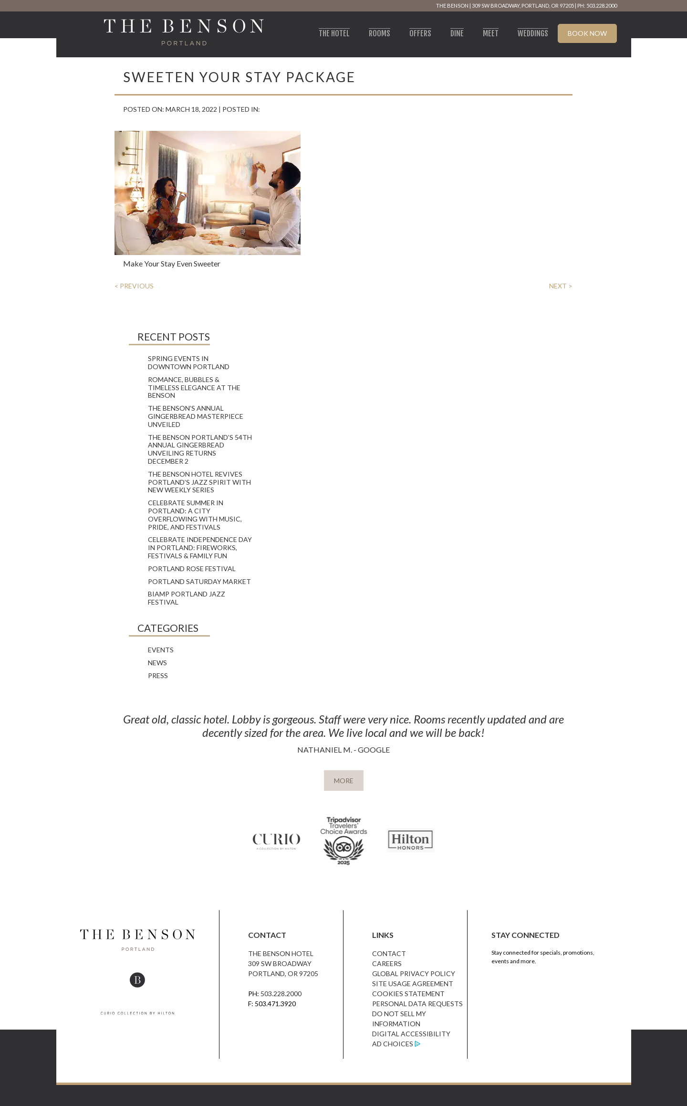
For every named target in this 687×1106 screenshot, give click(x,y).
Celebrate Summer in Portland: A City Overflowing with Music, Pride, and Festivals (195, 515)
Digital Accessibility (411, 1034)
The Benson (452, 5)
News (157, 663)
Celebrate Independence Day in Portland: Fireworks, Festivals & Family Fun (200, 547)
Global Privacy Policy (413, 973)
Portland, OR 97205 (283, 973)
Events (161, 650)
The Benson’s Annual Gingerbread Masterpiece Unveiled (195, 416)
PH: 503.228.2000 (597, 5)
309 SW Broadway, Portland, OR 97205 (523, 5)
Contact (389, 953)
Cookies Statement (408, 993)
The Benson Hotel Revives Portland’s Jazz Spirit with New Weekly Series (199, 482)
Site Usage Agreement (412, 983)
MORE (344, 780)
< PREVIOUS (134, 286)
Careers (387, 963)
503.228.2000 (281, 993)
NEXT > (560, 286)
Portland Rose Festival (192, 568)
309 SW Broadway (280, 963)
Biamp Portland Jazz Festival (186, 598)
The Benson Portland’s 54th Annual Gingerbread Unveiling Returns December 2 (200, 449)
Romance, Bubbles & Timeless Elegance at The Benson (194, 387)
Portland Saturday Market (199, 581)
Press (158, 675)
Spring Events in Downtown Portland (188, 362)
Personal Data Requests (417, 1004)
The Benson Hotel (280, 953)
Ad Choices (392, 1044)
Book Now (587, 33)
